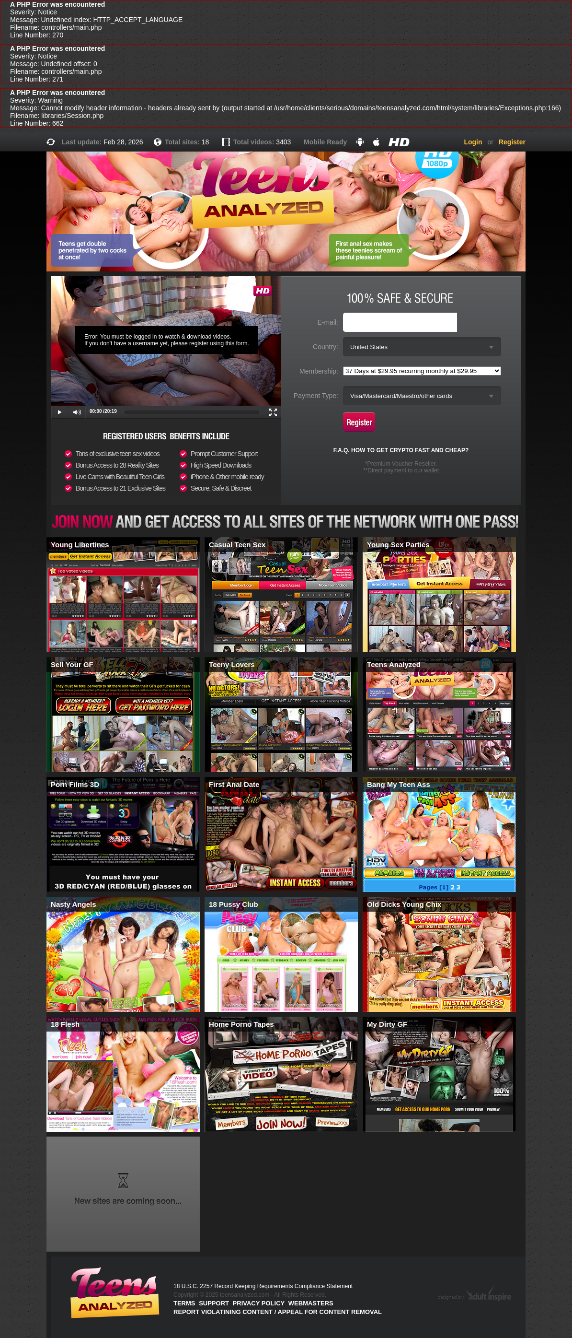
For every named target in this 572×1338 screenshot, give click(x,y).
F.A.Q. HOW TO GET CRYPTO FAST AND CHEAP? (401, 450)
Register (512, 142)
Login (473, 142)
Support (214, 1303)
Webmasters (310, 1303)
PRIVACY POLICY (259, 1303)
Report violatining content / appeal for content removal (277, 1311)
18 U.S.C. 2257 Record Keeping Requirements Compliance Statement (263, 1286)
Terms (184, 1303)
